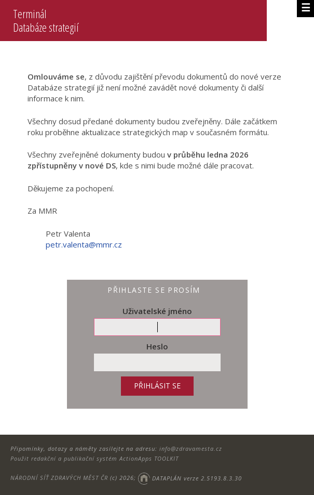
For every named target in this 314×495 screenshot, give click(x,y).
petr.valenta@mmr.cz (84, 244)
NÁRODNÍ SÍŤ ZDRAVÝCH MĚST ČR (59, 478)
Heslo (157, 346)
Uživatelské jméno (157, 311)
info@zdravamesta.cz (190, 448)
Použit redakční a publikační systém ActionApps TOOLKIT (94, 458)
